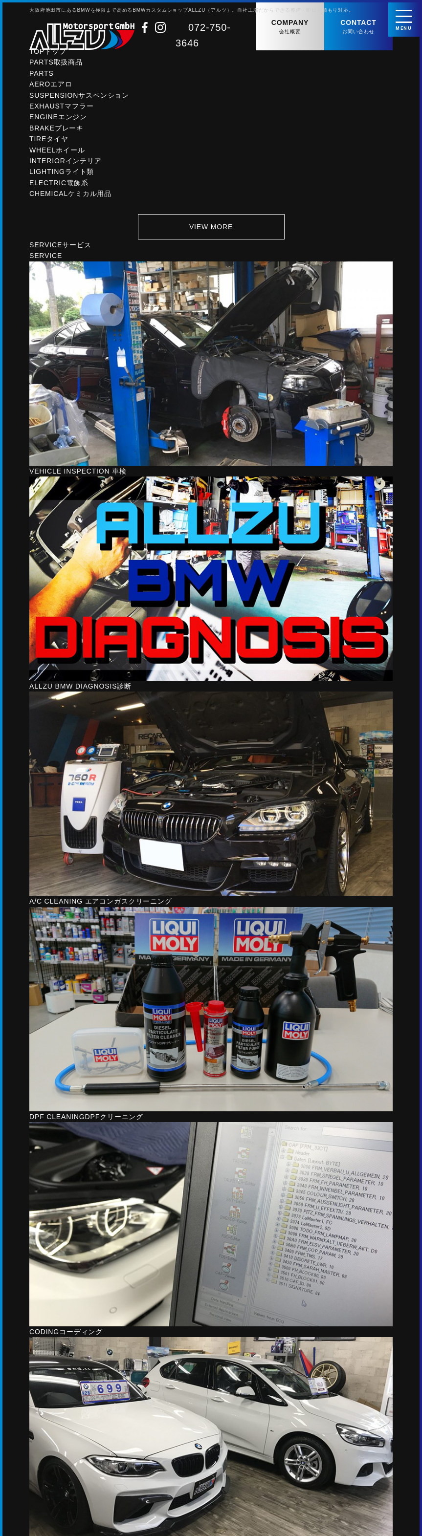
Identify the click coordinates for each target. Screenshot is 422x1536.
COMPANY (290, 27)
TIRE (48, 143)
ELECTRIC (59, 187)
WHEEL (57, 154)
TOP (48, 55)
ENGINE (58, 121)
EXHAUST (61, 110)
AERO (50, 88)
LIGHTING (61, 175)
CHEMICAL (70, 197)
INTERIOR (65, 165)
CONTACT (358, 27)
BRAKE (56, 132)
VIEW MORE (211, 230)
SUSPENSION (79, 99)
